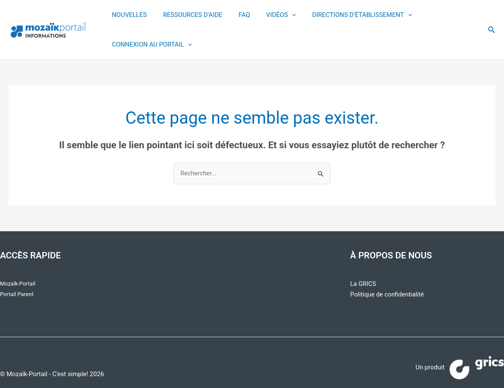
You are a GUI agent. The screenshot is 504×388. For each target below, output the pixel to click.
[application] (280, 15)
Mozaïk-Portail (17, 283)
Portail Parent (16, 294)
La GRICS (363, 284)
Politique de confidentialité (387, 294)
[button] (492, 30)
